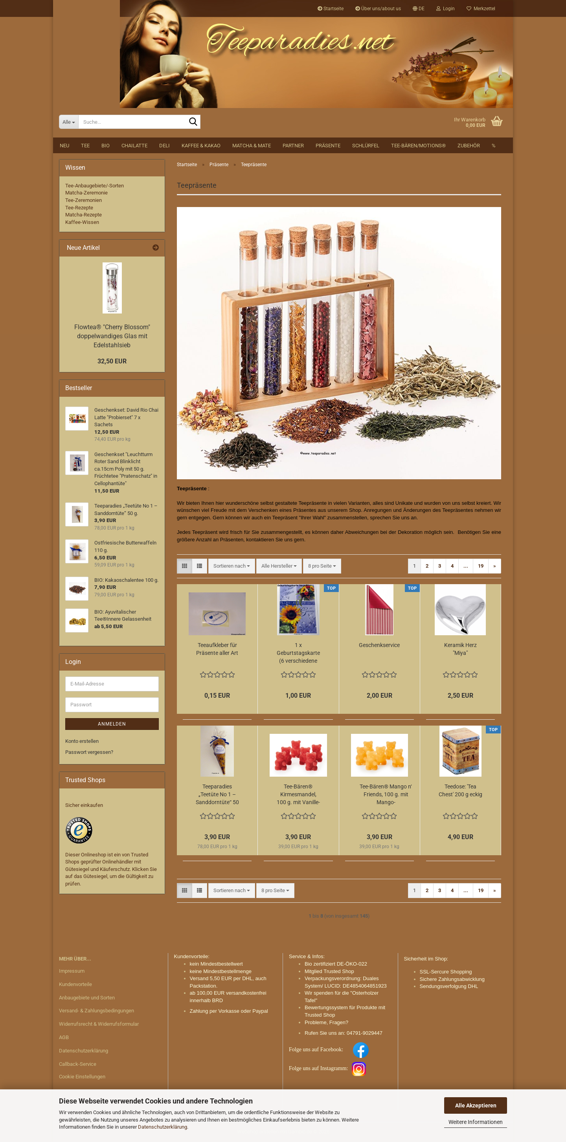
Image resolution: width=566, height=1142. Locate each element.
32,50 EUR (112, 361)
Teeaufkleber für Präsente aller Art (217, 649)
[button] (418, 9)
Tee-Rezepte (79, 208)
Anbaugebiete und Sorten (87, 998)
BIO (105, 145)
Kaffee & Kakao (201, 145)
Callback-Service (77, 1064)
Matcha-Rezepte (83, 215)
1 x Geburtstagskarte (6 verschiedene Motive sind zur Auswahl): (298, 653)
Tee (85, 145)
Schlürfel (365, 145)
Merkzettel (481, 8)
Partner (293, 145)
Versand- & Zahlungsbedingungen (96, 1011)
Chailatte (134, 145)
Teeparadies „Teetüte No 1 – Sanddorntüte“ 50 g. (217, 794)
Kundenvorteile (75, 984)
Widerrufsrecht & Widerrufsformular (99, 1024)
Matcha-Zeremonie (86, 193)
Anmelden (112, 724)
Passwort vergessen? (89, 752)
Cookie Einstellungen (82, 1077)
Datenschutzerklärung (162, 1127)
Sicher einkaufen (84, 805)
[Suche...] (68, 122)
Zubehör (469, 145)
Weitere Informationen (475, 1122)
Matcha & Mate (251, 145)
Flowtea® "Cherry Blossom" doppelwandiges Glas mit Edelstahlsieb (112, 336)
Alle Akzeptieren (475, 1105)
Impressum (72, 971)
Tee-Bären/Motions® (418, 145)
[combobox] (231, 566)
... (465, 566)
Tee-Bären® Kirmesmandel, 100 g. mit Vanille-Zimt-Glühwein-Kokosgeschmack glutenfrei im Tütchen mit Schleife (298, 794)
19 (480, 566)
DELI (164, 145)
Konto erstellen (82, 741)
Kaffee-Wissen (82, 222)
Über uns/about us (378, 8)
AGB (64, 1037)
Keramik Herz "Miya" (460, 649)
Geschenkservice (379, 645)
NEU (64, 145)
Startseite (331, 8)
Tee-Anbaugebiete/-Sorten (94, 186)
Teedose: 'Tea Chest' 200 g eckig (460, 790)
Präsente (328, 145)
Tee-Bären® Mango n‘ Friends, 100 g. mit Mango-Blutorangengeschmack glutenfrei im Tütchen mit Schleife (386, 794)
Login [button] (445, 8)
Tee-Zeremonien (83, 200)
